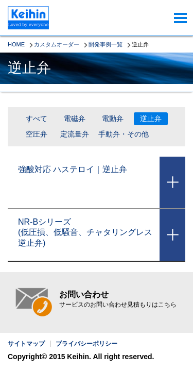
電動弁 (113, 118)
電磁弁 (74, 118)
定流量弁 (74, 134)
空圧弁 (36, 134)
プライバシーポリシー (86, 343)
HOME (16, 44)
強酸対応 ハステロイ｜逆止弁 (72, 169)
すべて (36, 118)
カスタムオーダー (56, 44)
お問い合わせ (118, 299)
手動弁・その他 (123, 134)
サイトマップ (26, 343)
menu (180, 18)
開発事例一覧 (105, 44)
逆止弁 (151, 118)
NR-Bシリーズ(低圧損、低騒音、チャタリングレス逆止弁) (85, 232)
